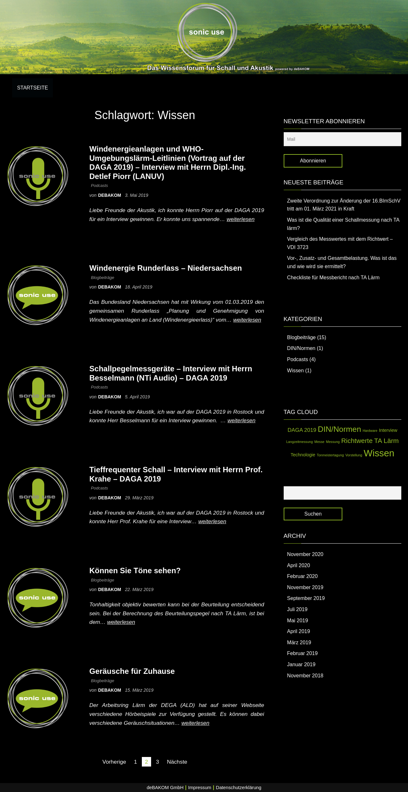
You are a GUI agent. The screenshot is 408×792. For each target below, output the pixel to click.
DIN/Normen (301, 348)
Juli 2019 (297, 609)
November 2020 (305, 554)
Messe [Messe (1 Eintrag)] (319, 442)
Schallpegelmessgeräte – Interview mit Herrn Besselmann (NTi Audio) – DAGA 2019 (170, 373)
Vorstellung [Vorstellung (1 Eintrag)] (353, 455)
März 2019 (299, 642)
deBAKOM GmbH (165, 787)
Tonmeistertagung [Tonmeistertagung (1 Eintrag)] (330, 455)
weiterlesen (241, 219)
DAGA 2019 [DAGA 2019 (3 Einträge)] (302, 430)
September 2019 (306, 598)
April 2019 (298, 631)
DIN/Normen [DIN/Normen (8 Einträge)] (339, 429)
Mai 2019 (297, 620)
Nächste (177, 762)
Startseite (32, 87)
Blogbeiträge (102, 277)
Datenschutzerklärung (238, 787)
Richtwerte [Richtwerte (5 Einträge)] (357, 440)
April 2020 (298, 565)
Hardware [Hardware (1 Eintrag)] (370, 430)
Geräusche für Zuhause (132, 671)
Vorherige (114, 762)
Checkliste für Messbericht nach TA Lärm (333, 277)
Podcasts (99, 185)
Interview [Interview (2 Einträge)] (388, 430)
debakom (110, 195)
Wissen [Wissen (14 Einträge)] (379, 453)
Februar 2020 (302, 576)
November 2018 (305, 675)
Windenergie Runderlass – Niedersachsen (165, 268)
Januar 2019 (301, 664)
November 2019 (305, 587)
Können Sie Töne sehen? (135, 570)
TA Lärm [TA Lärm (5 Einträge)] (386, 440)
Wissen (295, 370)
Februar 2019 (302, 653)
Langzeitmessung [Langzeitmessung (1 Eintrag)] (299, 442)
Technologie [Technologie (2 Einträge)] (303, 454)
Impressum (199, 787)
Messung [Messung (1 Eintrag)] (333, 442)
